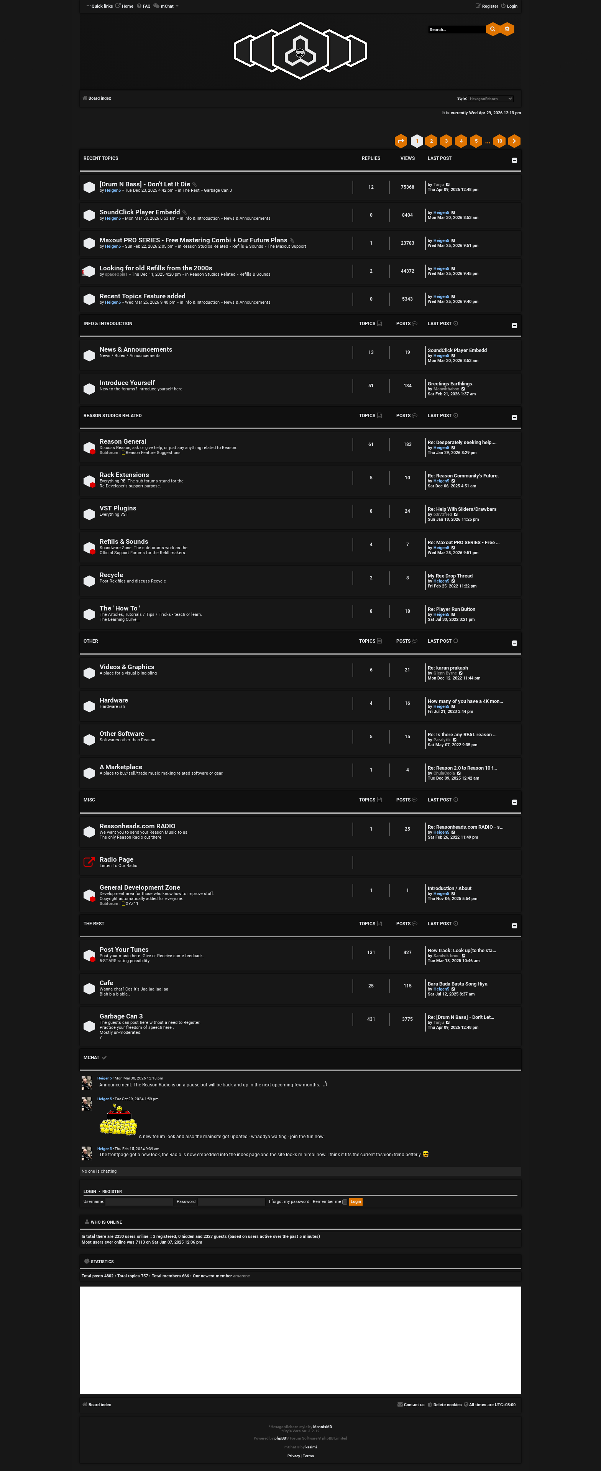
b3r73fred (443, 514)
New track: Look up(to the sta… (462, 950)
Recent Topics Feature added (143, 296)
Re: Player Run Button (451, 609)
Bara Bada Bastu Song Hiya (458, 984)
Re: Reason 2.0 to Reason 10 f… (462, 768)
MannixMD (322, 1427)
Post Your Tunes (124, 949)
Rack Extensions (124, 475)
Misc (89, 800)
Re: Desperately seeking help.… (462, 442)
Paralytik (442, 739)
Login (90, 1191)
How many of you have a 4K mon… (465, 701)
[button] (401, 141)
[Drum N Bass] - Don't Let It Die (145, 184)
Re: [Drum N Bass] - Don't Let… (461, 1017)
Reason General (123, 441)
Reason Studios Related (205, 246)
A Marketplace (121, 767)
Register (112, 1191)
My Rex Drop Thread (450, 576)
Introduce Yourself (127, 383)
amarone (241, 1276)
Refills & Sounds (247, 246)
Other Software (122, 733)
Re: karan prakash (448, 668)
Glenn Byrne (445, 673)
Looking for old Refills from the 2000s (156, 268)
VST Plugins (118, 508)
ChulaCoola (444, 773)
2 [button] (431, 141)
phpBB (280, 1438)
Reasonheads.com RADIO (138, 826)
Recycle (111, 575)
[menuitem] (124, 6)
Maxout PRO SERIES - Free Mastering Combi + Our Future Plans (193, 240)
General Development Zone (140, 887)
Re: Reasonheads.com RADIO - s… (466, 827)
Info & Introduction (202, 218)
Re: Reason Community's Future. (463, 476)
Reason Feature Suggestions (151, 452)
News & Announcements (247, 218)
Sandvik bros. (447, 955)
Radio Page (116, 859)
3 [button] (446, 141)
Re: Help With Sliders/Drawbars (462, 509)
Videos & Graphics (127, 667)
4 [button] (461, 141)
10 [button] (499, 141)
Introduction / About (449, 888)
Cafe (106, 983)
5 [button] (476, 141)
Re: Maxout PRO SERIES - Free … (464, 542)
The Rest (191, 190)
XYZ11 (129, 903)
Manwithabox (446, 389)
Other (91, 641)
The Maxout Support (287, 246)
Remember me (330, 1201)
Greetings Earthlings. (451, 384)
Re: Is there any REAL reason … (462, 734)
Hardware (114, 700)
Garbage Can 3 (218, 190)
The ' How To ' (120, 608)
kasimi (311, 1447)
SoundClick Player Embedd (140, 212)
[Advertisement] (300, 1340)
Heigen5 (113, 190)
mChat (91, 1057)
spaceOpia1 (116, 274)
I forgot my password (289, 1201)
